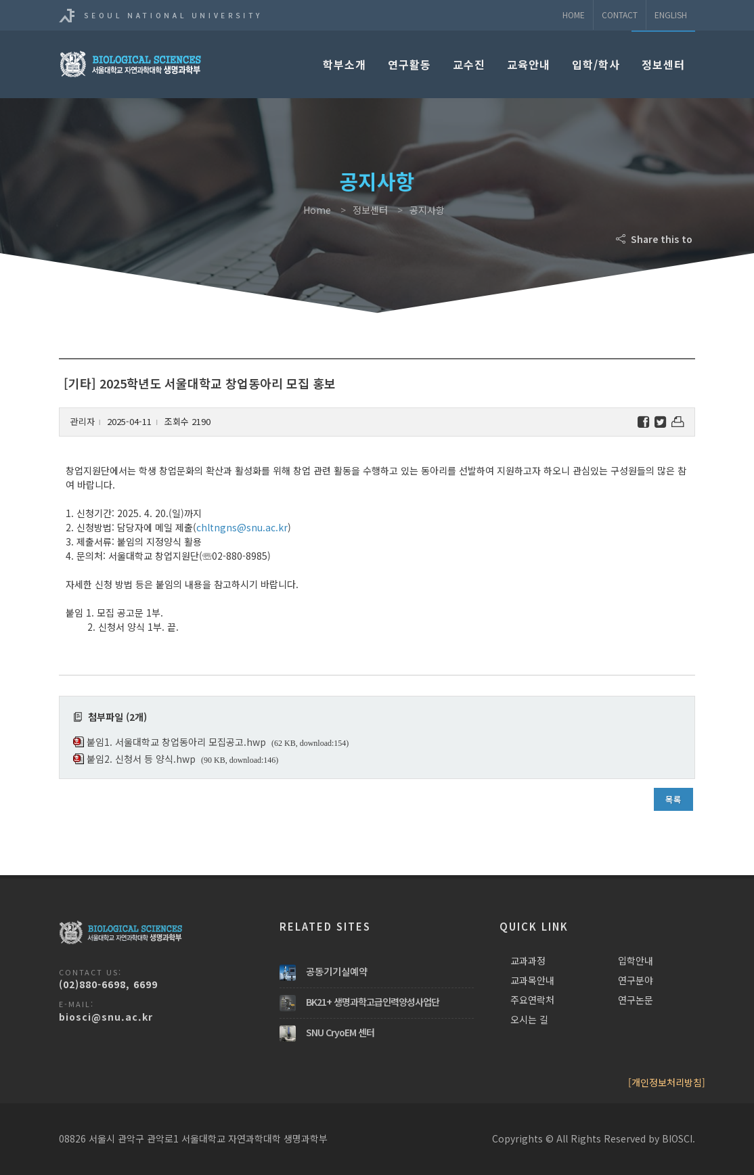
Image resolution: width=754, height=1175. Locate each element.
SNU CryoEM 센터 (340, 1032)
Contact (620, 14)
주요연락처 (532, 999)
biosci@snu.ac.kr (106, 1016)
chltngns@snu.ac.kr (242, 527)
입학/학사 (596, 64)
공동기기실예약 (337, 971)
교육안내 (528, 64)
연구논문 (635, 999)
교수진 (469, 64)
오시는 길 (529, 1019)
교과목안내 (532, 980)
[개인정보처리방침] (666, 1082)
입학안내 (635, 960)
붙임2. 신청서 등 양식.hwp (141, 759)
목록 (673, 799)
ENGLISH (671, 14)
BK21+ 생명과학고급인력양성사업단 (372, 1001)
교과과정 (528, 960)
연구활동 (409, 64)
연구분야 (635, 980)
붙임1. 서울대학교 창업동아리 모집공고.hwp (176, 742)
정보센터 (663, 64)
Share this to (655, 239)
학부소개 (344, 64)
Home (573, 14)
